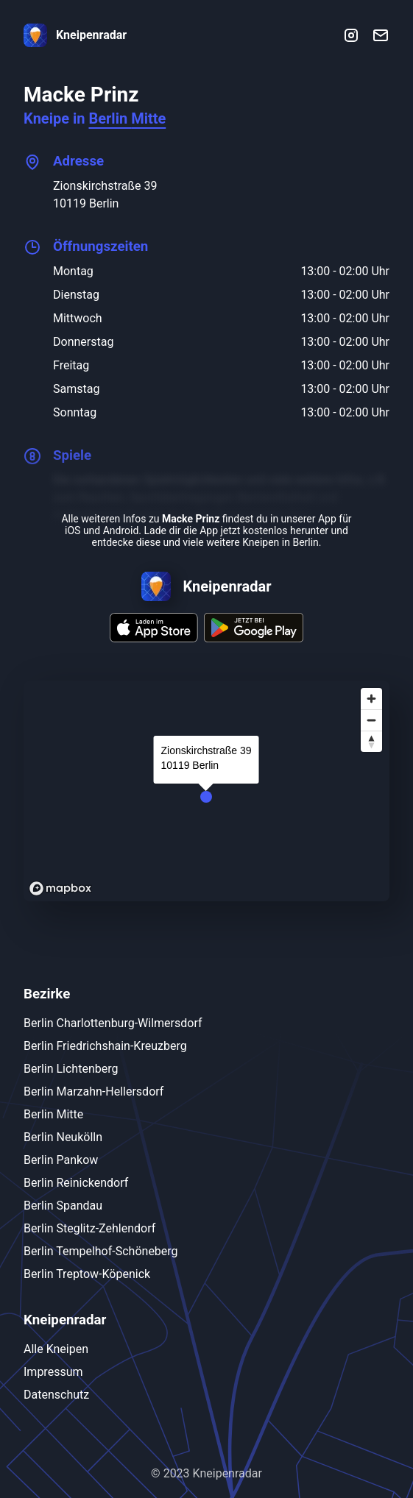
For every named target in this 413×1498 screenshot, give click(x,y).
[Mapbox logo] (60, 888)
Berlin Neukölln (63, 1137)
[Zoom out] (371, 720)
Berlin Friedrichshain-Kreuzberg (105, 1046)
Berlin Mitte (127, 118)
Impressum (53, 1372)
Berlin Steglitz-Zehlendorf (89, 1228)
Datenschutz (56, 1395)
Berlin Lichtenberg (71, 1069)
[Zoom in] (371, 698)
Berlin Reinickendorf (76, 1183)
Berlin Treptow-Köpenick (87, 1274)
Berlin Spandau (63, 1206)
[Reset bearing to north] (371, 741)
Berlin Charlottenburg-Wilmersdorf (113, 1023)
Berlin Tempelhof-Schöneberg (101, 1251)
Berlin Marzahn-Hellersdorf (93, 1091)
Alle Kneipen (56, 1349)
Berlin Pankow (61, 1160)
